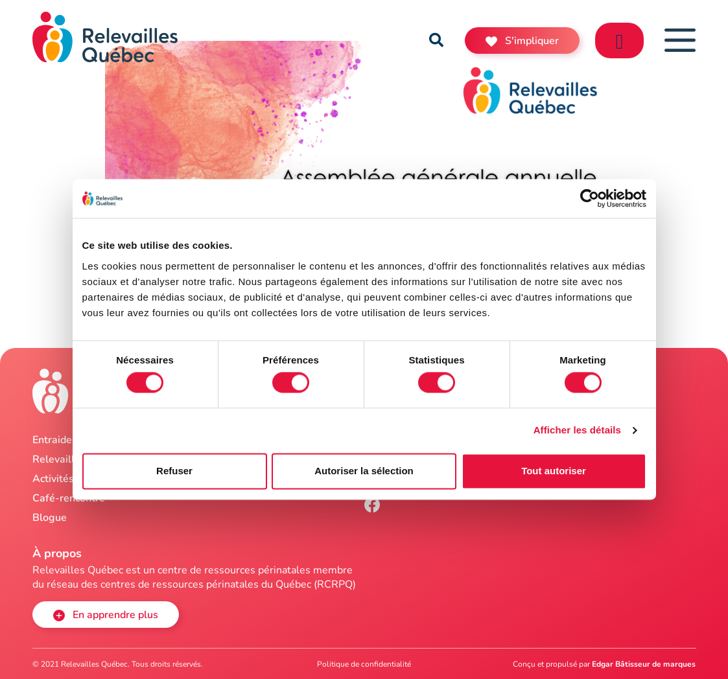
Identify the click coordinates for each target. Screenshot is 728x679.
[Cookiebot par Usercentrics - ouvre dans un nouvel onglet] (589, 198)
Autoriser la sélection (364, 470)
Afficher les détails (577, 430)
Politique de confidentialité (364, 664)
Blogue (49, 518)
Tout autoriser (553, 470)
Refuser (174, 470)
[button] (436, 40)
